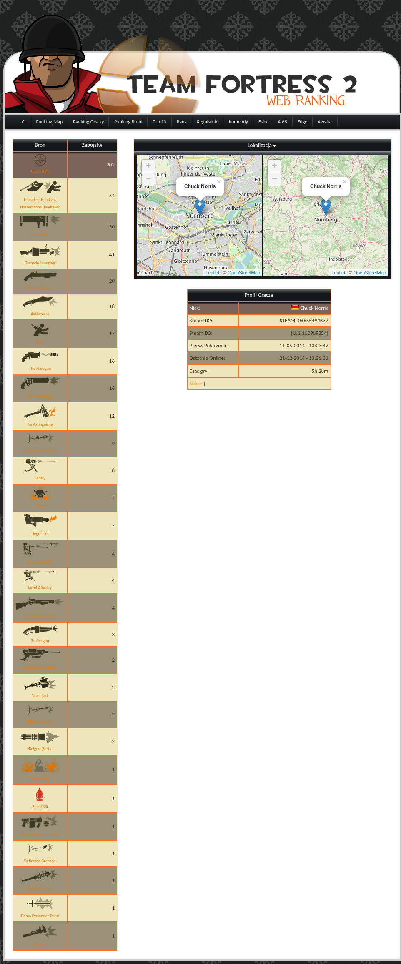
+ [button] (148, 166)
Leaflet (212, 272)
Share (196, 383)
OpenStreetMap (244, 272)
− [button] (148, 179)
